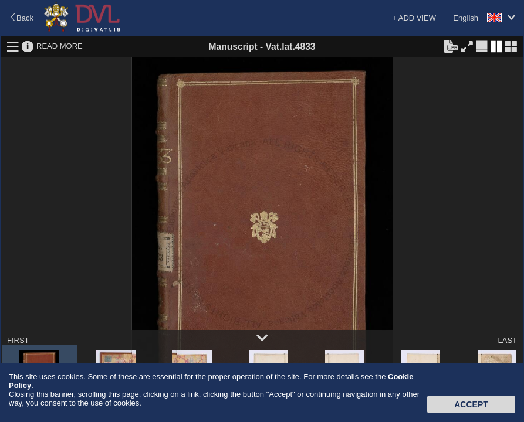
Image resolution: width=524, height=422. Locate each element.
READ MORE (59, 46)
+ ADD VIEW (414, 17)
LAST (507, 340)
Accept (471, 404)
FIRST (18, 340)
